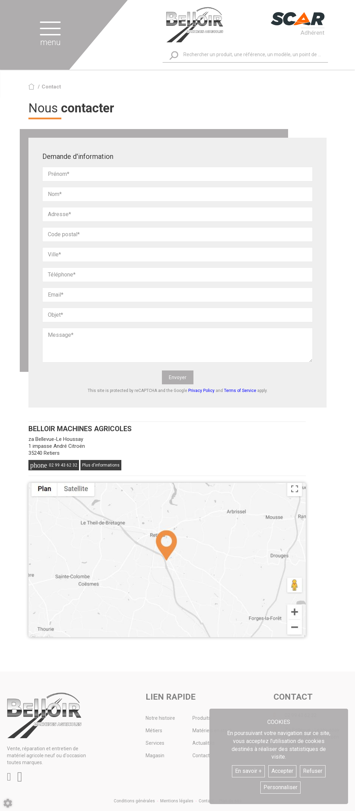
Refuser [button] (312, 771)
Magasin (155, 755)
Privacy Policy (201, 390)
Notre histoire (160, 718)
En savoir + (248, 771)
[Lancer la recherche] (174, 55)
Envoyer (178, 377)
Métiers (154, 730)
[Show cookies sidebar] (7, 803)
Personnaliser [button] (280, 787)
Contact (206, 801)
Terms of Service (240, 390)
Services (155, 743)
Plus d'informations (101, 465)
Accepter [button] (282, 771)
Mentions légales (176, 801)
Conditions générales (134, 801)
